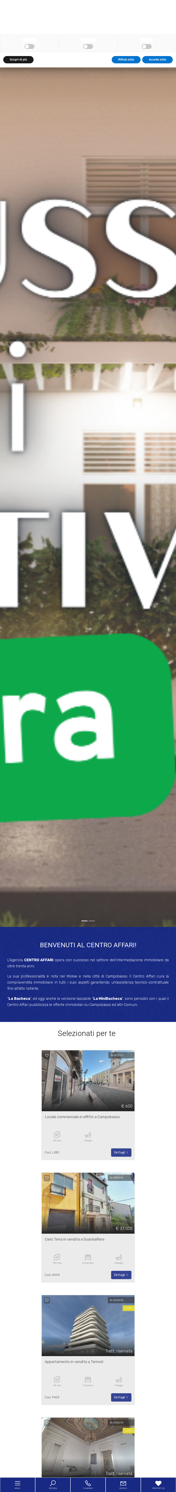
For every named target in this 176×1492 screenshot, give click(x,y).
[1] (92, 921)
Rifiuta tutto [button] (126, 1484)
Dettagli (121, 1166)
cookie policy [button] (133, 1441)
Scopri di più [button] (18, 1484)
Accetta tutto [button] (157, 1484)
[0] (84, 921)
